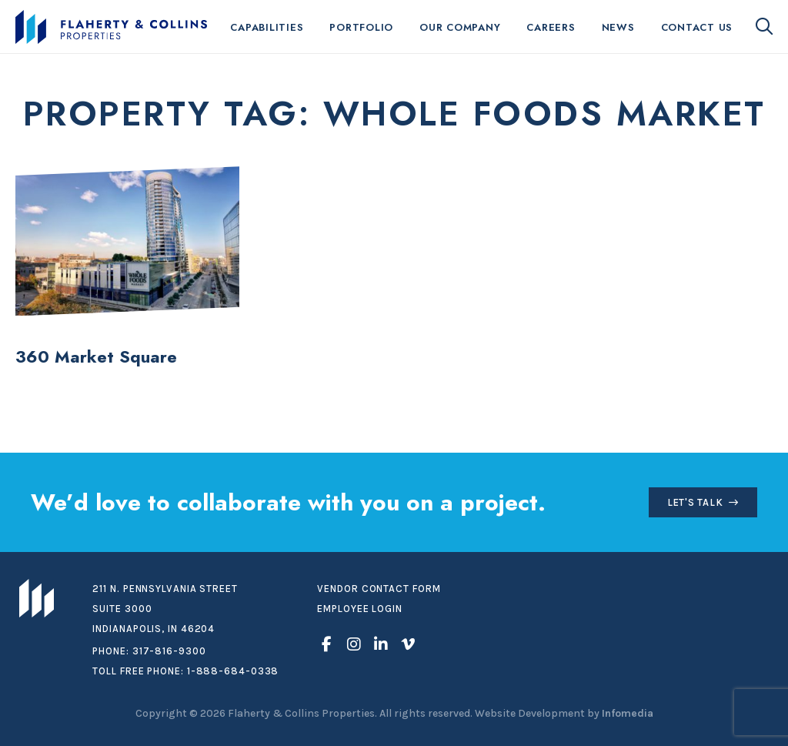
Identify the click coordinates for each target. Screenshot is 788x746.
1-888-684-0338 (233, 671)
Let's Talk (695, 502)
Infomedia (627, 713)
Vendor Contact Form (378, 588)
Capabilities (266, 27)
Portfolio (361, 27)
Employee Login (359, 608)
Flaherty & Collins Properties (111, 27)
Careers (550, 27)
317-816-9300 (169, 651)
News (618, 27)
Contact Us (697, 27)
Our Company (459, 27)
